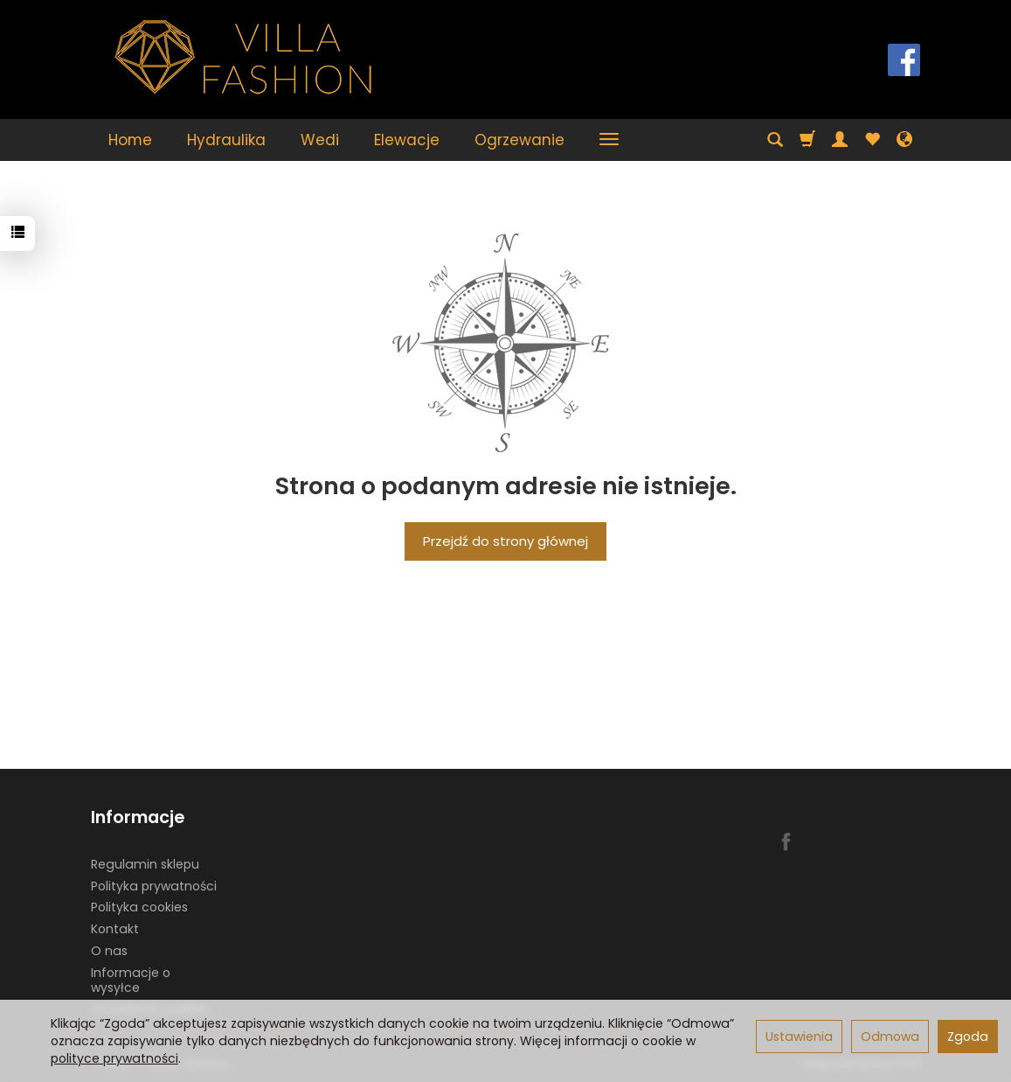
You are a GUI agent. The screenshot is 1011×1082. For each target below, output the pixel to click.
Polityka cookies (139, 907)
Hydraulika (226, 139)
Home (130, 139)
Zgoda (967, 1036)
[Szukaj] (775, 140)
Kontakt (115, 929)
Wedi (320, 139)
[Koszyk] (807, 140)
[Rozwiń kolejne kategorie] (609, 140)
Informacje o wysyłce (130, 980)
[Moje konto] (839, 140)
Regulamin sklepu (145, 864)
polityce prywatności (114, 1058)
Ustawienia (799, 1036)
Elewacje (407, 139)
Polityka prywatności (154, 886)
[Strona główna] (244, 57)
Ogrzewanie (519, 139)
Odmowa (890, 1036)
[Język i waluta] (904, 140)
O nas (109, 951)
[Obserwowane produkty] (872, 140)
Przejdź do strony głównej (505, 541)
